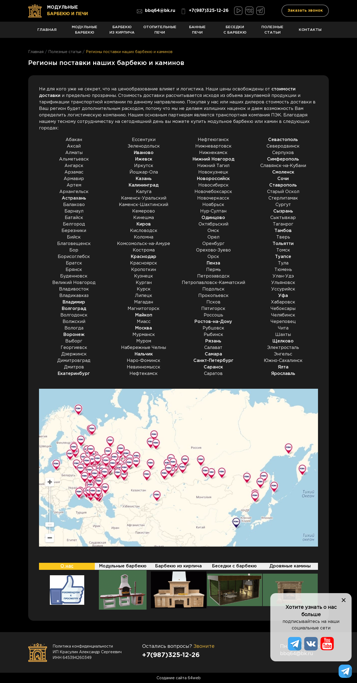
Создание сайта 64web (179, 677)
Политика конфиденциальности (83, 646)
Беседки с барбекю (235, 31)
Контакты (310, 32)
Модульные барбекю (84, 31)
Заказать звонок (305, 10)
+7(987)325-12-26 (205, 11)
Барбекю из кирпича (122, 31)
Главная (47, 32)
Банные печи (197, 31)
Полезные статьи (272, 31)
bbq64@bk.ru (156, 11)
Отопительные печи (159, 31)
